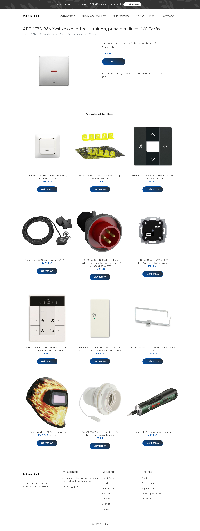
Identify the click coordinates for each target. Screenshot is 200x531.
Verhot (140, 17)
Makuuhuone (108, 490)
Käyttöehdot (148, 490)
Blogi (152, 17)
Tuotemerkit (167, 17)
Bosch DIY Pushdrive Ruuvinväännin (153, 434)
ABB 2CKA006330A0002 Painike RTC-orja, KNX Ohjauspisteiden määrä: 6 (47, 351)
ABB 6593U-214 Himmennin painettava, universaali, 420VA (47, 179)
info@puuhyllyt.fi (70, 489)
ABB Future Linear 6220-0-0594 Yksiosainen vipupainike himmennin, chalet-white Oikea (100, 351)
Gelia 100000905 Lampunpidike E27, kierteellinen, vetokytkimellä (100, 435)
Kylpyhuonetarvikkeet (93, 17)
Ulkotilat (106, 505)
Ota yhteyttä (148, 485)
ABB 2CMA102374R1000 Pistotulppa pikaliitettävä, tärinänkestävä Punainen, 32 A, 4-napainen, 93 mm (100, 265)
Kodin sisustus (134, 45)
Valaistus (146, 45)
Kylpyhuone (107, 485)
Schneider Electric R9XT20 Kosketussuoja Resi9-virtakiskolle (100, 179)
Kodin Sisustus (67, 17)
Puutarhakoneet (121, 17)
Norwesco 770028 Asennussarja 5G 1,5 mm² (47, 262)
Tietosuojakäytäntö (151, 495)
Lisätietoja (114, 63)
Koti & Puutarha (109, 480)
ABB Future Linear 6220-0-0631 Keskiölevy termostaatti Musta (153, 179)
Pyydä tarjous (132, 4)
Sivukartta (146, 500)
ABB (154, 45)
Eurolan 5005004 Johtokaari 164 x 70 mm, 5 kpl (153, 351)
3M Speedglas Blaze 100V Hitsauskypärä (47, 434)
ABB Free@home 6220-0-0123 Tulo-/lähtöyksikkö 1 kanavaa (153, 263)
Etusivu (26, 36)
